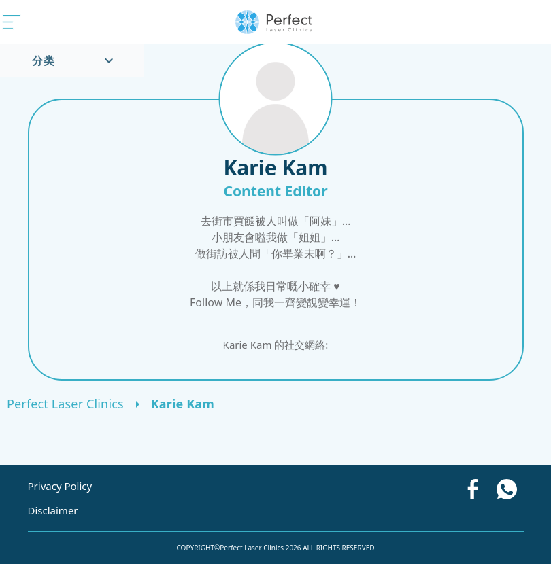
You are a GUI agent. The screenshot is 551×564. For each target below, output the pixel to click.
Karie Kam (182, 403)
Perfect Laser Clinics (65, 403)
